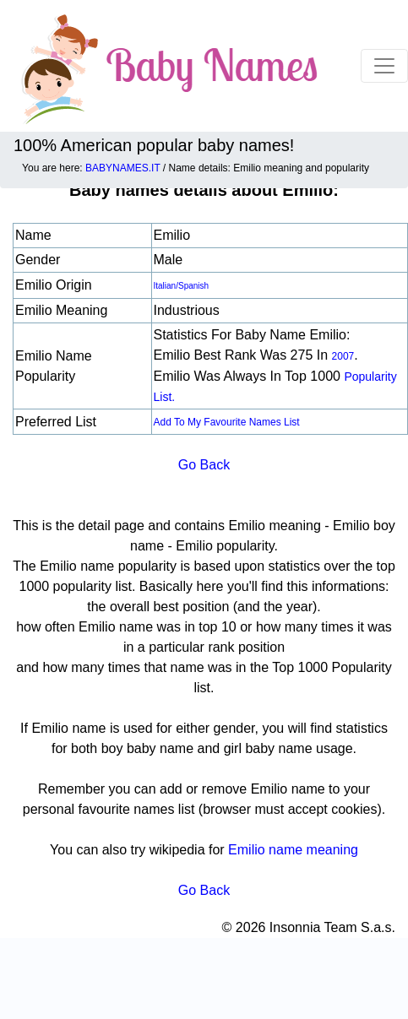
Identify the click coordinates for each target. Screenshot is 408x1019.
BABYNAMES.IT (122, 168)
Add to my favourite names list (227, 422)
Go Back (204, 465)
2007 (343, 356)
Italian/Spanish (181, 285)
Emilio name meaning (293, 850)
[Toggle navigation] (384, 66)
